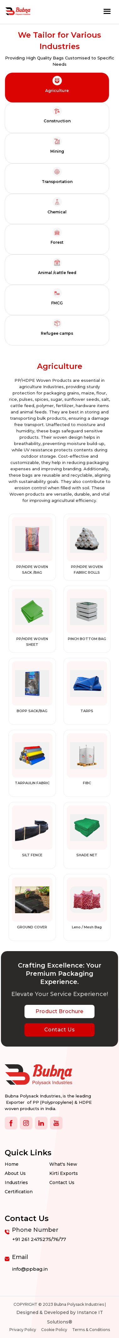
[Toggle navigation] (107, 11)
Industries (16, 1182)
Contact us (61, 1182)
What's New (63, 1164)
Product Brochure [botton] (59, 1011)
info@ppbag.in (30, 1269)
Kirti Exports (63, 1173)
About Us (15, 1173)
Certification (19, 1191)
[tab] (57, 87)
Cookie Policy (54, 1329)
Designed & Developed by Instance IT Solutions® (59, 1317)
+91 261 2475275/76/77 (39, 1239)
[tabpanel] (59, 651)
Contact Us (59, 1030)
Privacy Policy (22, 1329)
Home (12, 1164)
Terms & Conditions (91, 1329)
